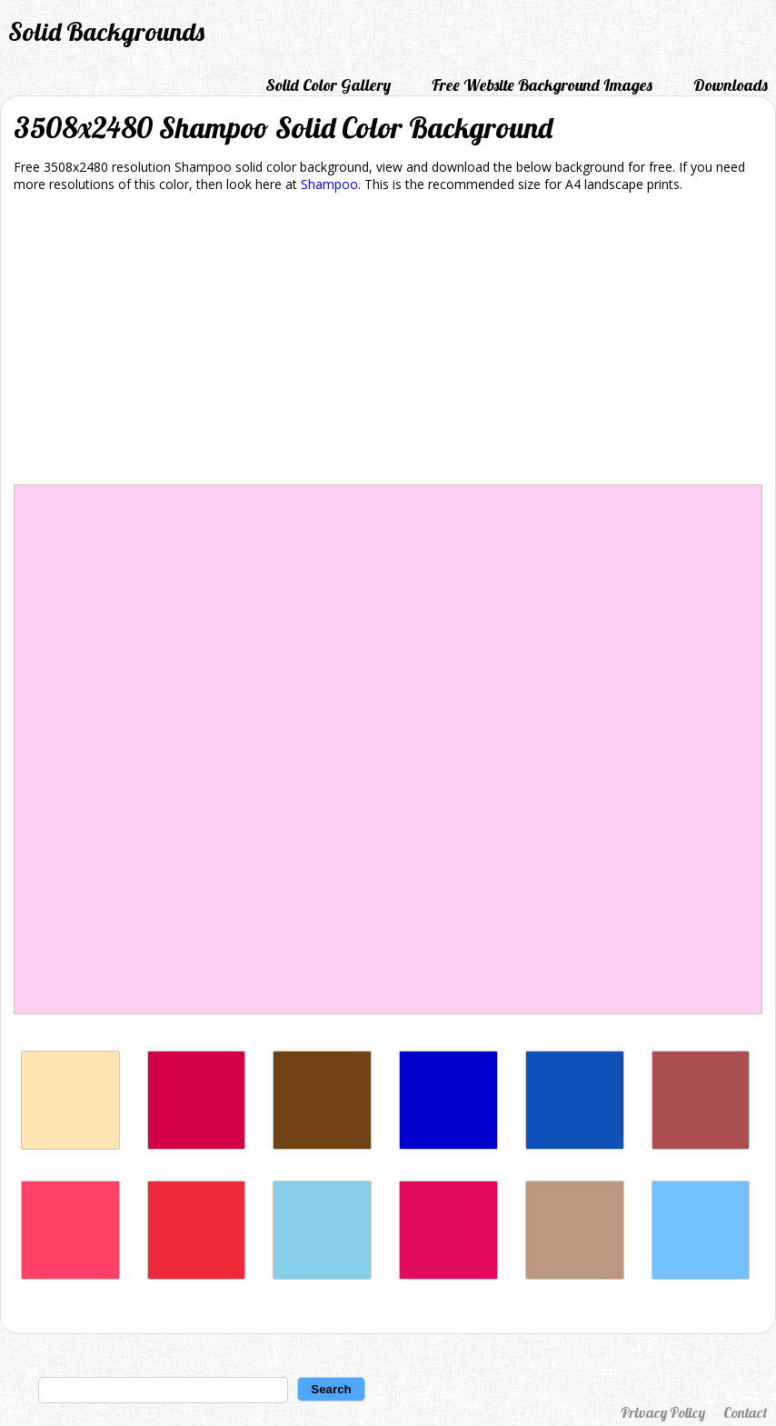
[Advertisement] (388, 341)
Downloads (730, 85)
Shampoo (329, 184)
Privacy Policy (663, 1412)
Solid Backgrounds (106, 31)
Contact (745, 1412)
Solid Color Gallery (328, 85)
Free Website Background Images (542, 85)
